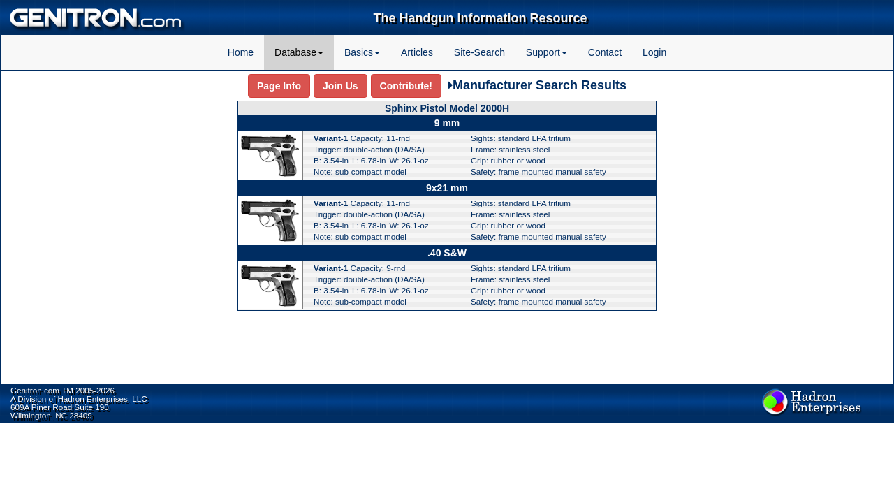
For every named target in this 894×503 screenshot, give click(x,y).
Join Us (340, 86)
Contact (605, 52)
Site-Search (479, 52)
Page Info (279, 86)
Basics (362, 52)
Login (654, 52)
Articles (417, 52)
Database (298, 52)
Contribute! (406, 86)
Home (241, 52)
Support (546, 52)
